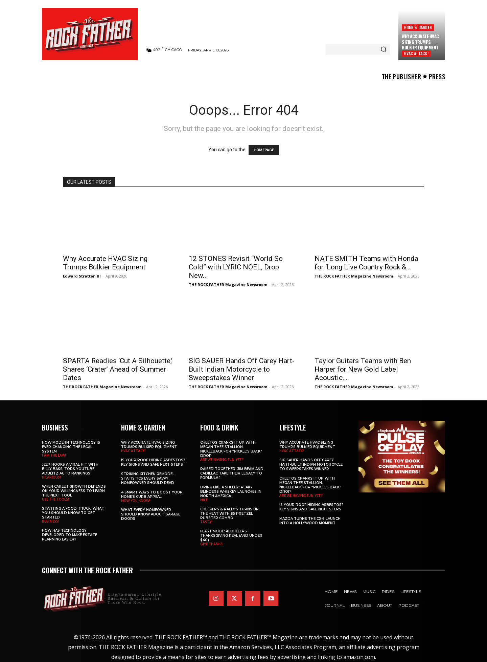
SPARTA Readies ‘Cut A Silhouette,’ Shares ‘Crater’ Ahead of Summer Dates (117, 369)
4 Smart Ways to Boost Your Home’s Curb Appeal (152, 494)
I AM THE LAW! (54, 455)
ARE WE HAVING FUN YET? (222, 459)
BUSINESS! (50, 521)
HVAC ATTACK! (416, 53)
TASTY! (206, 522)
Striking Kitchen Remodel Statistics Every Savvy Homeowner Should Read (148, 478)
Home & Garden (418, 27)
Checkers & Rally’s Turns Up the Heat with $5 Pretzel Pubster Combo (229, 513)
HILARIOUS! (51, 477)
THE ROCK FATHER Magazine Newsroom (228, 284)
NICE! (204, 500)
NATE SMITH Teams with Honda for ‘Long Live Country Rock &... (366, 263)
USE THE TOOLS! (55, 499)
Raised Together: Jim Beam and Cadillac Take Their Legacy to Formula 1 (231, 473)
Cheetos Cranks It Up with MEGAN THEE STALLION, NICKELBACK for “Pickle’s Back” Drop (231, 449)
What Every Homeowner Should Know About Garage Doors (150, 514)
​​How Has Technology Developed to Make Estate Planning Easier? (69, 535)
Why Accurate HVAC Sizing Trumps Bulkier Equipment (420, 42)
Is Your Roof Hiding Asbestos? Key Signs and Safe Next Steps (153, 462)
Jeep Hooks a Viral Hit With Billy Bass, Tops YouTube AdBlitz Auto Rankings (70, 469)
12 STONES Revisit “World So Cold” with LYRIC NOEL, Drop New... (236, 267)
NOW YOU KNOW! (135, 500)
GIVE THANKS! (212, 544)
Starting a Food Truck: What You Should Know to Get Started (73, 513)
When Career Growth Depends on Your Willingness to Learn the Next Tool (74, 491)
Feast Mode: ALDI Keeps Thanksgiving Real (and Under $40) (231, 535)
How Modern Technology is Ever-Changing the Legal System (71, 447)
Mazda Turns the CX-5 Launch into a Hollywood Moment (310, 520)
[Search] (383, 49)
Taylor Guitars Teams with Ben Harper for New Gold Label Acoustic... (363, 369)
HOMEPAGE (264, 150)
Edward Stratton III (82, 276)
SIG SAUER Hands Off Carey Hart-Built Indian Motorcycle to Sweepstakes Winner (242, 369)
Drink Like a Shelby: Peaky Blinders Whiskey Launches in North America (230, 491)
